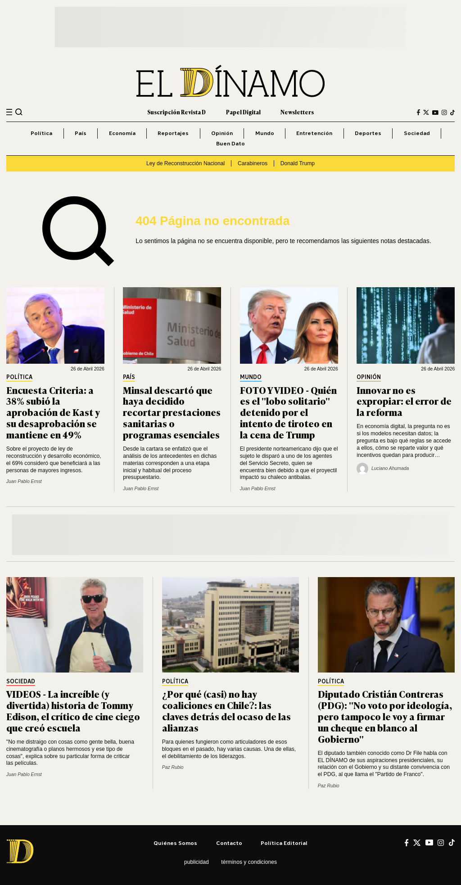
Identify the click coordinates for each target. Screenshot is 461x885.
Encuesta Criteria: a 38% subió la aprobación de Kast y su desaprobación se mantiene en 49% (53, 412)
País (80, 133)
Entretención (314, 133)
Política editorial (284, 843)
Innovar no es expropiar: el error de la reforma (404, 401)
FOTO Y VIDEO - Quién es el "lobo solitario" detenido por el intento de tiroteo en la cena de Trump (288, 412)
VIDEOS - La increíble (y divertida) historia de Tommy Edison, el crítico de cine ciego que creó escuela (73, 710)
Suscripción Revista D (176, 112)
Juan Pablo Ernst (24, 481)
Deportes (368, 133)
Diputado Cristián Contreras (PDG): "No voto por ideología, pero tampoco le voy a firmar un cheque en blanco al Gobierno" (385, 715)
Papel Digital (243, 112)
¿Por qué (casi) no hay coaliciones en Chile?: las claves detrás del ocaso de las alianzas (226, 710)
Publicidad (196, 862)
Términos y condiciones (249, 862)
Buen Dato (230, 143)
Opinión (222, 133)
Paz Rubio (173, 767)
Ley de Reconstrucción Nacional (185, 163)
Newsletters (297, 112)
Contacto (229, 843)
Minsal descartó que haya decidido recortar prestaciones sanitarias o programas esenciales (172, 412)
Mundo (264, 133)
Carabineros (252, 163)
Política (41, 133)
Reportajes (173, 133)
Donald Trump (297, 163)
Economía (122, 133)
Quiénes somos (175, 843)
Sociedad (417, 133)
